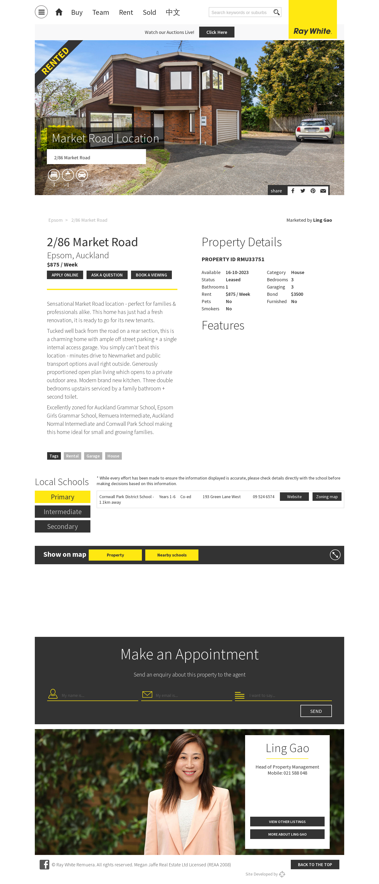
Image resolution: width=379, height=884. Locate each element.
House (113, 456)
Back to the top (315, 864)
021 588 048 (295, 773)
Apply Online (65, 275)
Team (100, 12)
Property (115, 555)
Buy (77, 12)
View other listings (287, 821)
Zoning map (327, 496)
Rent (126, 12)
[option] (189, 146)
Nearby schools (172, 555)
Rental (72, 456)
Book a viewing (151, 275)
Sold (149, 12)
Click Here (216, 32)
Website (294, 496)
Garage (93, 456)
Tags (54, 456)
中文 (173, 12)
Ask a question (107, 275)
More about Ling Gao (287, 834)
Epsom (55, 220)
